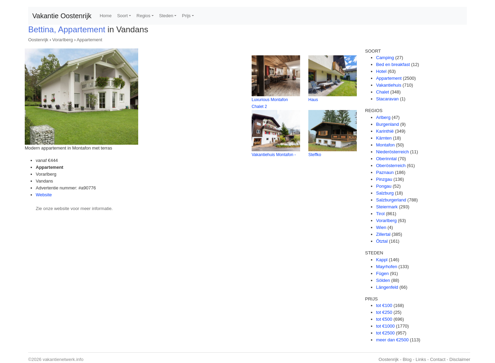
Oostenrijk (38, 39)
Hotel (381, 71)
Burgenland (387, 124)
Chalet (382, 92)
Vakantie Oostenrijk (61, 16)
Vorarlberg (62, 39)
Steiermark (387, 206)
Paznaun (385, 172)
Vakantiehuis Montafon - (274, 154)
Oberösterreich (391, 165)
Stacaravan (387, 98)
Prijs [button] (186, 15)
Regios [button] (143, 15)
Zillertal (383, 234)
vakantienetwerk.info (63, 359)
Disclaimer (459, 359)
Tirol (380, 213)
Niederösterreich (392, 151)
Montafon (385, 144)
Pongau (384, 186)
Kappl (381, 259)
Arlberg (383, 117)
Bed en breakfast (393, 64)
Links (421, 359)
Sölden (383, 280)
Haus (313, 99)
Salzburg (385, 193)
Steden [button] (166, 15)
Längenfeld (387, 287)
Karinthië (385, 131)
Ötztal (382, 241)
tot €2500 (385, 333)
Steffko (314, 154)
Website (44, 194)
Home (106, 15)
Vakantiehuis (388, 85)
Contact (438, 359)
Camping (385, 57)
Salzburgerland (391, 199)
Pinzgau (384, 179)
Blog (407, 359)
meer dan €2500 (392, 339)
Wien (381, 227)
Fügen (382, 273)
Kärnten (384, 138)
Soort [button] (122, 15)
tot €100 (384, 305)
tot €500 (384, 319)
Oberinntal (386, 158)
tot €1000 (385, 326)
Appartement (89, 39)
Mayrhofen (386, 266)
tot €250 (384, 312)
